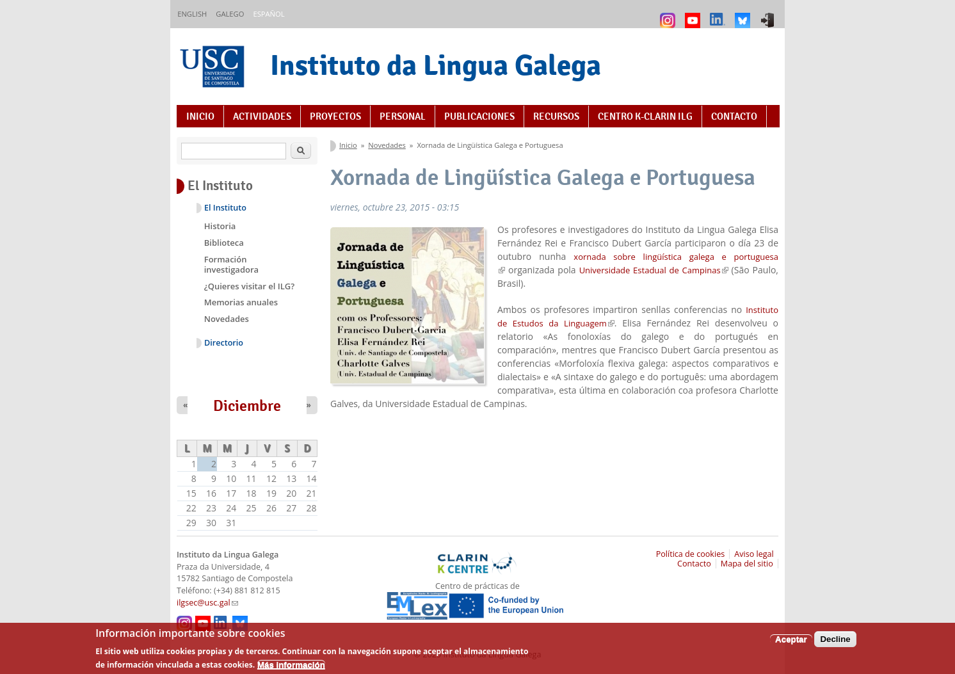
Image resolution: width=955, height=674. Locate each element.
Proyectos (335, 116)
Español (268, 14)
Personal (403, 116)
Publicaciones (479, 116)
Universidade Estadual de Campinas (653, 270)
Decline (835, 643)
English (192, 14)
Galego (230, 14)
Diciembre (247, 406)
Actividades (262, 116)
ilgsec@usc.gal (207, 602)
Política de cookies (690, 554)
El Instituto (225, 207)
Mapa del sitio (747, 563)
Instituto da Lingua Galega (435, 65)
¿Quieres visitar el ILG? (249, 286)
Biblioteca (224, 242)
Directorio (223, 342)
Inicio (200, 116)
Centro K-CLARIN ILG (645, 116)
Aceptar (791, 643)
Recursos (556, 116)
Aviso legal (754, 554)
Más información (291, 668)
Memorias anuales (241, 302)
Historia (220, 226)
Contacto (734, 116)
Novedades (387, 145)
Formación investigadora (231, 264)
